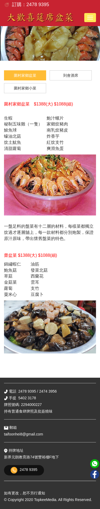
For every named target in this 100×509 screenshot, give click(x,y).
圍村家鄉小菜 (25, 88)
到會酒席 (70, 75)
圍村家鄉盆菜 (25, 75)
